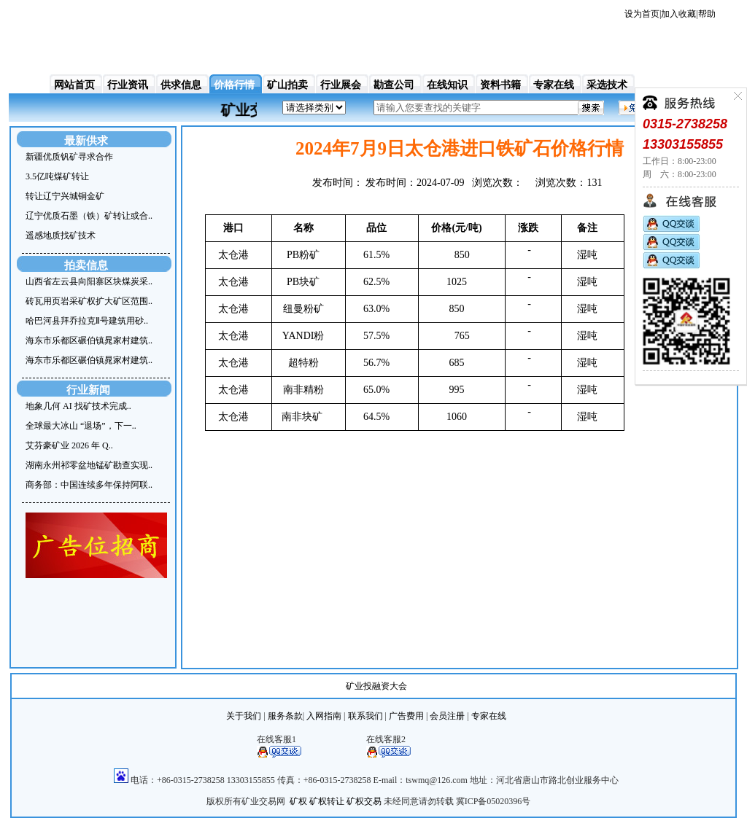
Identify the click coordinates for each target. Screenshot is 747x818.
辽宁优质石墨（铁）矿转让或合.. (89, 216)
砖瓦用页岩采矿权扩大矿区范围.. (89, 301)
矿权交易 (364, 801)
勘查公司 (394, 84)
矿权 (298, 801)
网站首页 (74, 84)
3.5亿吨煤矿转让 (57, 176)
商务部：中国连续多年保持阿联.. (89, 485)
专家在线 (553, 84)
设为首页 (641, 14)
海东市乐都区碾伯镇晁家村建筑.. (89, 340)
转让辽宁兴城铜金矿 (65, 196)
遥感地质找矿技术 (61, 235)
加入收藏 (678, 14)
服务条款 (285, 716)
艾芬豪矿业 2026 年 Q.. (69, 445)
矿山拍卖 (287, 84)
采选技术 (607, 84)
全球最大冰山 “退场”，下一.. (81, 426)
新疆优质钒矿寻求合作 (69, 157)
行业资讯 (127, 84)
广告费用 (406, 716)
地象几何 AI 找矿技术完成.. (78, 406)
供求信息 (180, 84)
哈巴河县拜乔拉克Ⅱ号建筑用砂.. (87, 321)
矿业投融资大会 (376, 686)
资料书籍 (500, 84)
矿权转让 (326, 801)
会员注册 (447, 716)
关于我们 (243, 716)
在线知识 (447, 84)
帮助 (707, 14)
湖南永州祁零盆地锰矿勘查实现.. (89, 465)
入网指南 (323, 716)
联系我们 (365, 716)
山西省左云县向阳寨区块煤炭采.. (89, 281)
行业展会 (340, 84)
